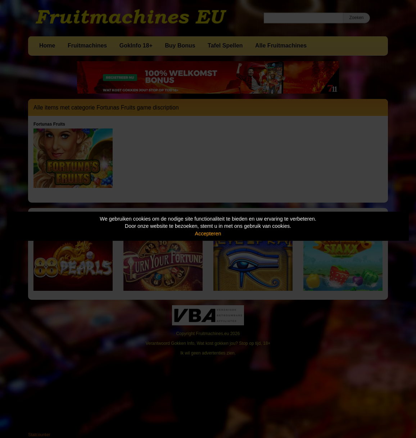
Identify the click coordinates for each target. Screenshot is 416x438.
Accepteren (208, 233)
